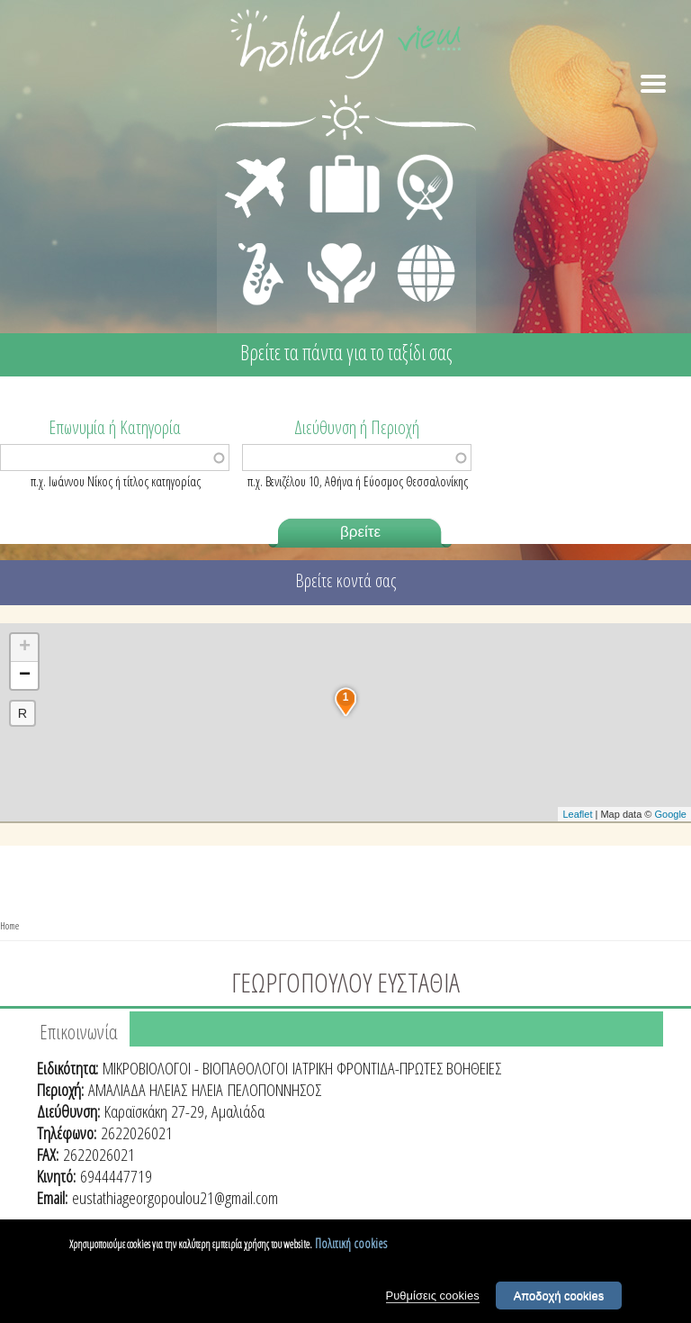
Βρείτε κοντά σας (345, 580)
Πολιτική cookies (351, 1243)
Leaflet (577, 814)
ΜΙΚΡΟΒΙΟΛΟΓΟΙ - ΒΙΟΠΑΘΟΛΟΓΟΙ (195, 1068)
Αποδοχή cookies (559, 1295)
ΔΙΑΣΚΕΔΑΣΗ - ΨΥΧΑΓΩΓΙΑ (257, 254)
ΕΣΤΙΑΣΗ (414, 158)
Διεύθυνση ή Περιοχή (356, 426)
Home (9, 925)
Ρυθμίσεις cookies (433, 1295)
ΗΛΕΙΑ (207, 1089)
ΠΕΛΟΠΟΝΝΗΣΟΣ (274, 1089)
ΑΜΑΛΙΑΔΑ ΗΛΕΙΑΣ (137, 1089)
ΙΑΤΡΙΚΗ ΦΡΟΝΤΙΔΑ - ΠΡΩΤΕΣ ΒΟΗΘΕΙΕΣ (342, 265)
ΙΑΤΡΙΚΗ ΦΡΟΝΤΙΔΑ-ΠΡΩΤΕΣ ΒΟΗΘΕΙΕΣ (396, 1068)
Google (671, 814)
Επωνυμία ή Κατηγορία (115, 426)
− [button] (25, 675)
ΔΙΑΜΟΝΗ (335, 158)
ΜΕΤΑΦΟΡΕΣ (258, 158)
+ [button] (25, 647)
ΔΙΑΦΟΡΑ (416, 239)
